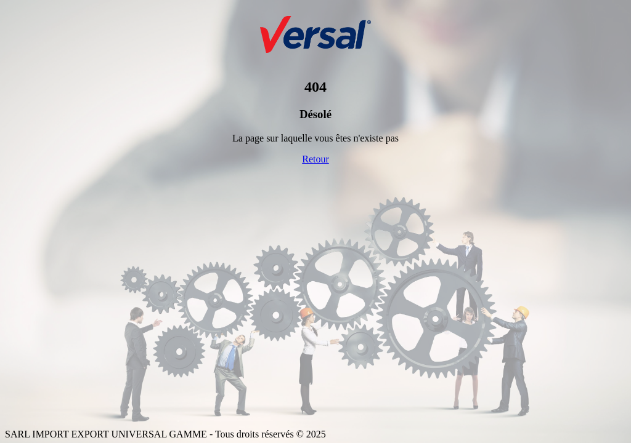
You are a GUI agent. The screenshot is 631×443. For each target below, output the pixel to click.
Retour (315, 159)
